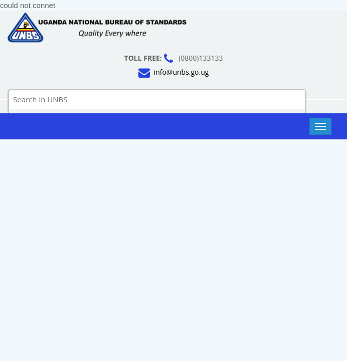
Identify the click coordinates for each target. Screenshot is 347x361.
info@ (181, 72)
